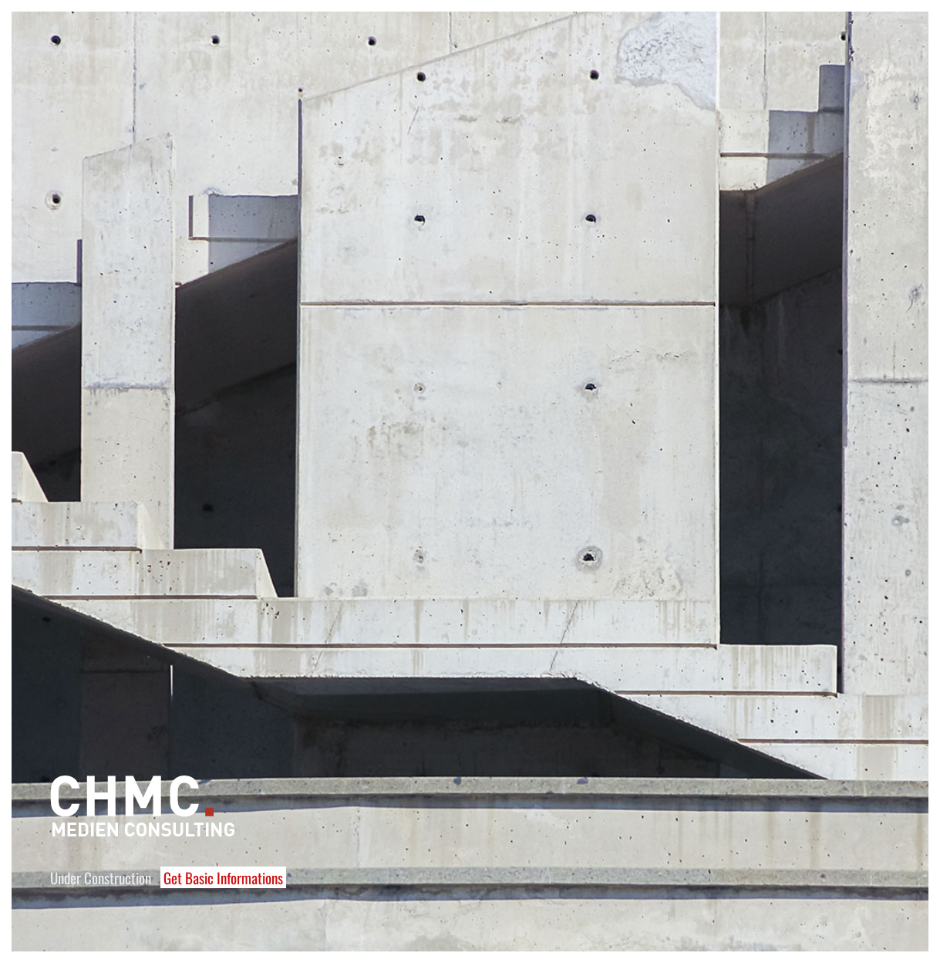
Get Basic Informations (223, 877)
